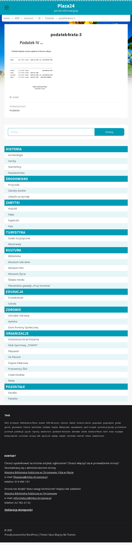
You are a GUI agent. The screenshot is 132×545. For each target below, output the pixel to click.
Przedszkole (15, 297)
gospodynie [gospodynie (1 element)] (108, 423)
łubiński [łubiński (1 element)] (80, 436)
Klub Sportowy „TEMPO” (23, 345)
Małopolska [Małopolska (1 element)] (64, 427)
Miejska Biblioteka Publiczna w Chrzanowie (30, 493)
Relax (11, 380)
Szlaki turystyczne (19, 238)
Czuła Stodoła (16, 374)
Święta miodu (16, 279)
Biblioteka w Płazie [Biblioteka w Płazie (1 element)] (28, 423)
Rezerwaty (14, 244)
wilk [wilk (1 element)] (38, 436)
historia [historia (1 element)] (26, 427)
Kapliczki (13, 220)
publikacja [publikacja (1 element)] (18, 431)
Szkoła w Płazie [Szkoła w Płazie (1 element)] (95, 431)
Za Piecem (14, 357)
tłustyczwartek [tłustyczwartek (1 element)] (10, 436)
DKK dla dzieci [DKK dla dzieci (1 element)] (52, 423)
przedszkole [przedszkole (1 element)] (120, 427)
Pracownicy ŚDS (17, 368)
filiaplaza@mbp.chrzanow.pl (30, 477)
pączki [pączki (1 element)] (28, 431)
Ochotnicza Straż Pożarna (23, 339)
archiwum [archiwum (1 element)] (14, 423)
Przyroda (13, 184)
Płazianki (13, 351)
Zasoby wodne (17, 190)
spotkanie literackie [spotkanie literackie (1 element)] (61, 431)
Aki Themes (69, 534)
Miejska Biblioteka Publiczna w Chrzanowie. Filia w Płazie (39, 472)
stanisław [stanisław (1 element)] (76, 431)
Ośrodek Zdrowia (18, 315)
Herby (12, 161)
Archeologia (15, 155)
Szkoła (12, 303)
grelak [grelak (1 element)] (118, 423)
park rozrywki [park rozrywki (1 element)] (90, 427)
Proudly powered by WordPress (21, 534)
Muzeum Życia (17, 273)
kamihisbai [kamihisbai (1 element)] (36, 427)
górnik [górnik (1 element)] (7, 427)
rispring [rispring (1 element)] (35, 431)
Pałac (11, 214)
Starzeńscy (14, 166)
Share (14, 97)
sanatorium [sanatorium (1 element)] (46, 431)
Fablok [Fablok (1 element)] (72, 423)
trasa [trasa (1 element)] (111, 431)
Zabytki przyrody (18, 196)
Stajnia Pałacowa (18, 363)
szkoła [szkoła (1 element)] (84, 431)
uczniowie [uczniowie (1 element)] (23, 436)
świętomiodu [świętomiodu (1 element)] (98, 436)
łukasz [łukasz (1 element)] (88, 436)
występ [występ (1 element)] (55, 436)
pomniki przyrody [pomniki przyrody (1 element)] (106, 427)
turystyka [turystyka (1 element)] (119, 431)
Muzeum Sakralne (19, 262)
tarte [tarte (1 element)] (105, 431)
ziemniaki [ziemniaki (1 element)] (71, 436)
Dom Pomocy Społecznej (23, 327)
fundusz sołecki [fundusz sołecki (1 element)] (84, 423)
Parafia (12, 392)
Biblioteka (14, 256)
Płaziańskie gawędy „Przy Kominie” (29, 285)
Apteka (12, 321)
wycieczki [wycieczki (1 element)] (46, 436)
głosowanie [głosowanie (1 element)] (17, 427)
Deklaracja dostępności (18, 509)
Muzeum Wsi (16, 268)
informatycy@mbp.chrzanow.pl (32, 498)
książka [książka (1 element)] (55, 427)
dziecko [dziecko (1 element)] (64, 423)
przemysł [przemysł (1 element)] (8, 431)
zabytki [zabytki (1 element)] (62, 436)
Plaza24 (66, 6)
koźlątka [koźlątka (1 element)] (46, 427)
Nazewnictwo (16, 172)
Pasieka (12, 398)
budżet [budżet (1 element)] (42, 423)
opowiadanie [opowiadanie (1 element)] (77, 427)
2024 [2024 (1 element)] (6, 423)
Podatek (15, 110)
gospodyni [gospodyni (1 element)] (97, 423)
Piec (10, 226)
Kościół (12, 208)
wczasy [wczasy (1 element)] (32, 436)
